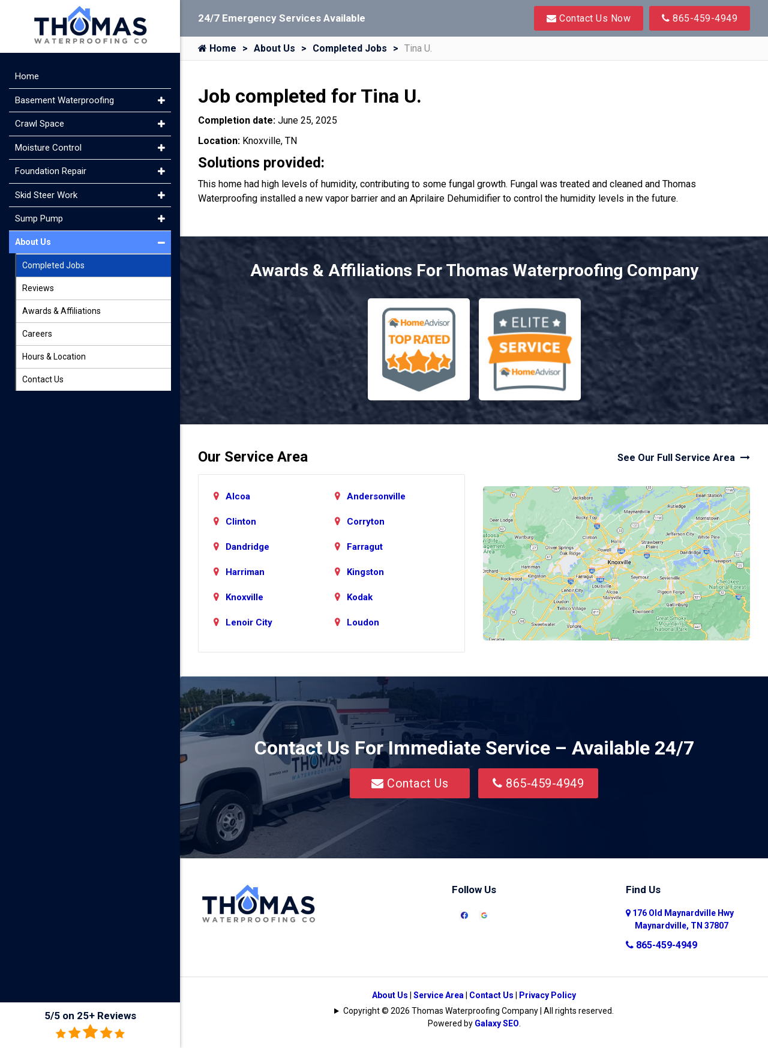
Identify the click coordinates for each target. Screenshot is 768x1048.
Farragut (365, 546)
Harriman (245, 572)
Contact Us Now (589, 18)
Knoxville (244, 597)
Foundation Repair (50, 171)
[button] (161, 100)
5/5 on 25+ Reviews (90, 1025)
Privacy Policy (547, 995)
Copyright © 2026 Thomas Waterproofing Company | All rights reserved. (478, 1011)
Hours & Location (54, 356)
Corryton (366, 521)
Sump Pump (39, 218)
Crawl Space (39, 123)
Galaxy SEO (497, 1023)
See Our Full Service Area (683, 457)
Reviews (38, 288)
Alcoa (238, 496)
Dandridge (247, 546)
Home (217, 48)
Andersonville (376, 496)
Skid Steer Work (46, 195)
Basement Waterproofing (64, 100)
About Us (274, 48)
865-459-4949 (699, 18)
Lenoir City (249, 622)
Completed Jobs (350, 48)
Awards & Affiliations (61, 311)
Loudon (363, 622)
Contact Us (409, 783)
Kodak (360, 597)
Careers (37, 334)
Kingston (365, 572)
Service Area (438, 995)
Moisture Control (48, 147)
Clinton (241, 521)
